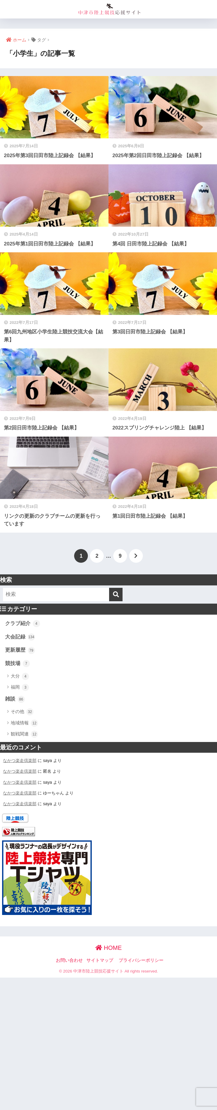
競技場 (17, 663)
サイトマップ (99, 960)
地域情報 (24, 723)
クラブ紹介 (22, 623)
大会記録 (20, 637)
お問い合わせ (69, 960)
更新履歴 (20, 650)
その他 (22, 711)
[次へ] (136, 556)
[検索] (116, 594)
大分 (20, 676)
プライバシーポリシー (141, 960)
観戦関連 (24, 734)
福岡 (20, 687)
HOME (108, 947)
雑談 (15, 699)
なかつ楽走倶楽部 (19, 760)
